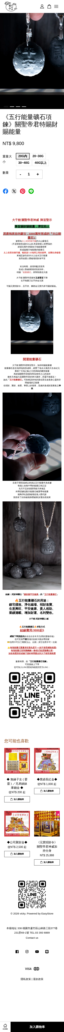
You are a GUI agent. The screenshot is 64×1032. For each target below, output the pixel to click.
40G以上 (41, 162)
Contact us (32, 937)
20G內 (22, 156)
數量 (6, 172)
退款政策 (38, 979)
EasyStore (47, 913)
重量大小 (7, 159)
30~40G (23, 162)
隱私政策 (26, 979)
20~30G (38, 156)
